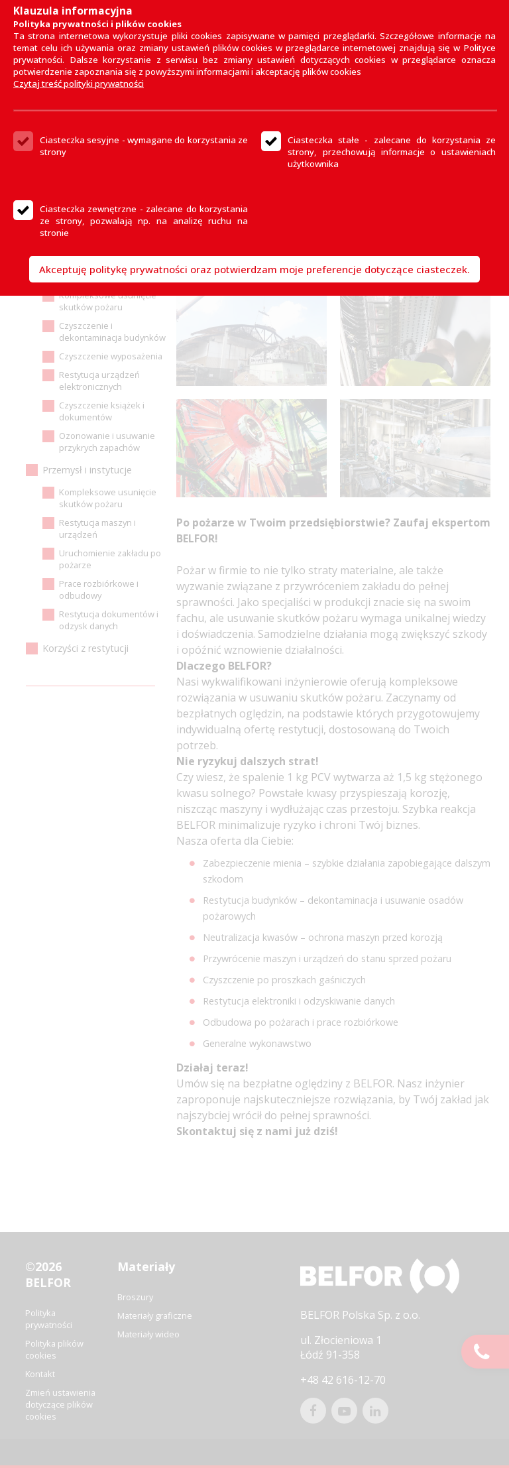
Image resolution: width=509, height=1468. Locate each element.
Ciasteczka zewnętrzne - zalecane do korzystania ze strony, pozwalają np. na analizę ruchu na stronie (144, 221)
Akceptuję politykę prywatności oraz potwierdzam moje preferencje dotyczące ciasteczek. (254, 269)
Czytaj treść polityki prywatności (78, 84)
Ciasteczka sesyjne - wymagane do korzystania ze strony (144, 146)
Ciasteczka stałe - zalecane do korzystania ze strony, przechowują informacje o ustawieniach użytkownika (392, 152)
